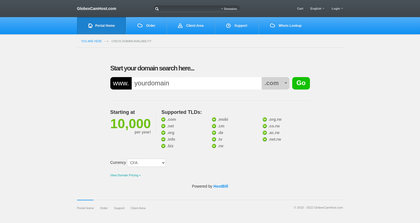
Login (337, 8)
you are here (91, 41)
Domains (229, 9)
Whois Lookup (286, 25)
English (317, 8)
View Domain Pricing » (125, 175)
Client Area (190, 25)
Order (146, 25)
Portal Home (101, 25)
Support (236, 25)
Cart (300, 8)
